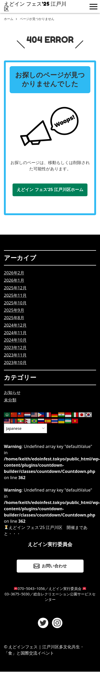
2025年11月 (15, 295)
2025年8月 (14, 318)
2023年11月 (15, 355)
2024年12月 (15, 325)
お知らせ (12, 392)
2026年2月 (14, 273)
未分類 (10, 400)
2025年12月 (15, 288)
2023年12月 (15, 347)
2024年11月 (15, 333)
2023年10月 (15, 362)
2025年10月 (15, 303)
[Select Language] (25, 428)
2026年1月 (14, 280)
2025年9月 (14, 310)
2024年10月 (15, 340)
